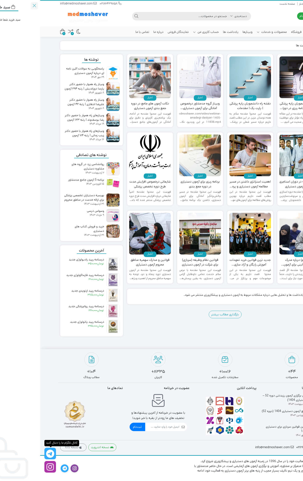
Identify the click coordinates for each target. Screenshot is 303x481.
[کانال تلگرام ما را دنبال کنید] (10, 453)
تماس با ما (102, 32)
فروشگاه (256, 32)
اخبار (261, 4)
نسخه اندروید (62, 447)
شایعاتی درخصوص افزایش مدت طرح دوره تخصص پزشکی (109, 184)
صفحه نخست (275, 4)
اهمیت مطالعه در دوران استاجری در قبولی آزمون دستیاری (260, 184)
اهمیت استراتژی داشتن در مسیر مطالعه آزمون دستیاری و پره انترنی (210, 184)
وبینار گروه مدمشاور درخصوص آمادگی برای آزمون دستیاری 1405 (159, 106)
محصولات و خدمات (232, 32)
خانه (278, 32)
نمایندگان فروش (138, 32)
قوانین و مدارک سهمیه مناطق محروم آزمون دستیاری (109, 262)
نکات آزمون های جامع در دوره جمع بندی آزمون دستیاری (110, 106)
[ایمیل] (122, 427)
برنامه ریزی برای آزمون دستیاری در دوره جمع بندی (159, 184)
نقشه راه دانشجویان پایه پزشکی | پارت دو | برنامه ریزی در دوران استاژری (260, 106)
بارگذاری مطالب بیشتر (185, 314)
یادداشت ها (190, 32)
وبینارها (207, 32)
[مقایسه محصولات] (30, 31)
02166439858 (70, 4)
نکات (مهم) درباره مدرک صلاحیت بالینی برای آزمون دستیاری (259, 262)
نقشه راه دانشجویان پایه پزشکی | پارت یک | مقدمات (210, 106)
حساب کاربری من (166, 32)
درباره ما (118, 32)
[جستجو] (145, 16)
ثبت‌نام (97, 427)
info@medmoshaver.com (38, 4)
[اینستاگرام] (10, 467)
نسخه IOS (33, 447)
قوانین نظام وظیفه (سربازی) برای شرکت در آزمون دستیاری (160, 262)
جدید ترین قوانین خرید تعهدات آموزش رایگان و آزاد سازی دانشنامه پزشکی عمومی (209, 262)
